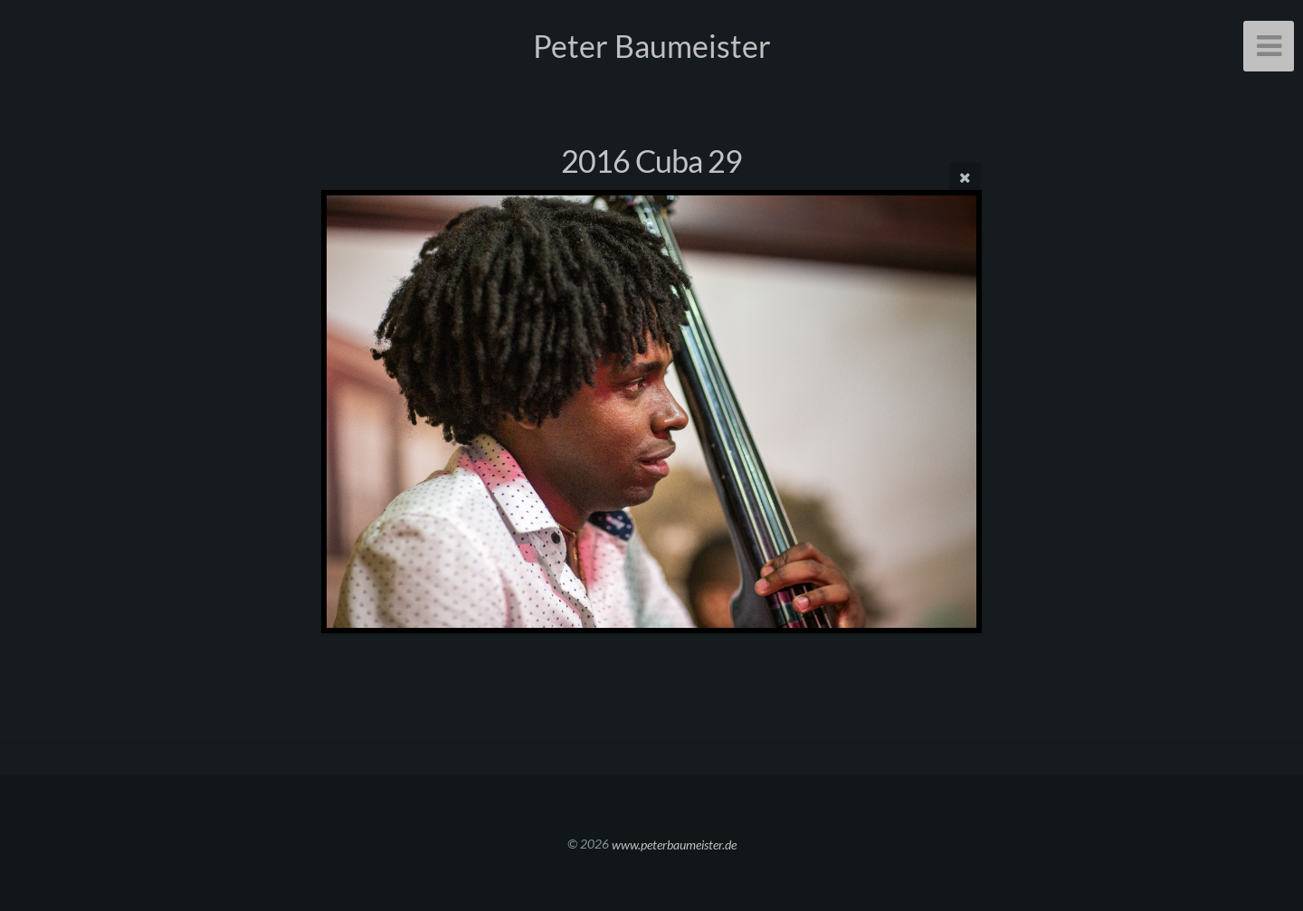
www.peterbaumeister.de (674, 843)
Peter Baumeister (652, 45)
